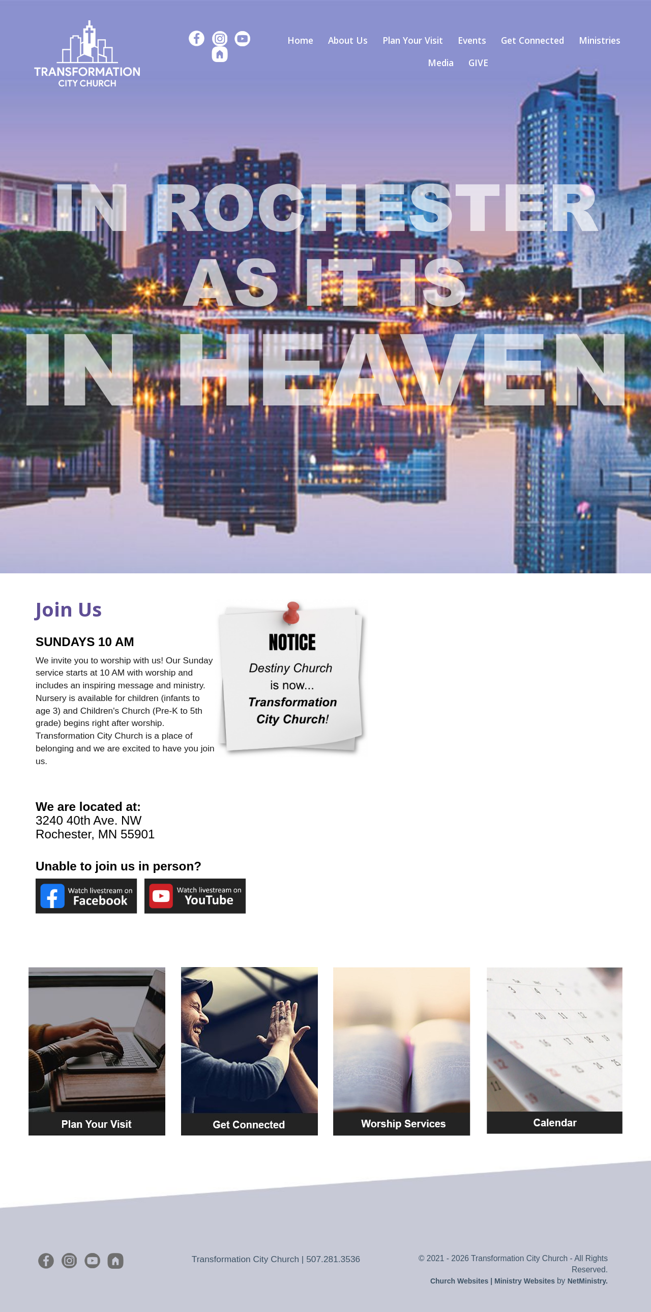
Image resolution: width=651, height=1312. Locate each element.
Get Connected (532, 40)
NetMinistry (587, 1281)
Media (441, 62)
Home (300, 40)
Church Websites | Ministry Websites (493, 1281)
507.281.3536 (333, 1259)
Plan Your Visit (412, 40)
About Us (348, 40)
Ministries (599, 40)
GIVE (478, 62)
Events (472, 40)
